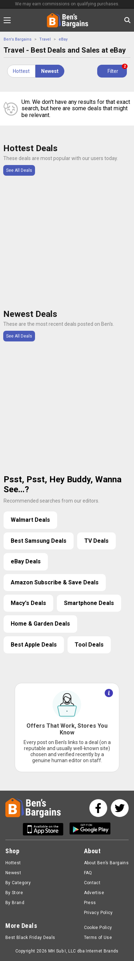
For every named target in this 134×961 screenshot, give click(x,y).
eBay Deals (26, 561)
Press (90, 902)
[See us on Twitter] (120, 808)
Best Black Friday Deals (30, 937)
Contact (92, 882)
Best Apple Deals (34, 644)
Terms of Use (98, 937)
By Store (14, 892)
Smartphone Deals (89, 603)
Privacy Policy (98, 912)
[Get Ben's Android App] (90, 829)
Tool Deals (89, 644)
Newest (50, 71)
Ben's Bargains (17, 39)
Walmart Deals (30, 519)
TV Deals (96, 540)
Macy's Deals (28, 603)
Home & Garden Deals (40, 623)
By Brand (14, 902)
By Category (18, 882)
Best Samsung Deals (38, 540)
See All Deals (19, 170)
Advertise (94, 892)
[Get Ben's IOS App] (46, 829)
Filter (117, 69)
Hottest (21, 71)
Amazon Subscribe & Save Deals (55, 582)
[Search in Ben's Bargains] (127, 20)
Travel (45, 39)
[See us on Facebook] (98, 808)
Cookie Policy (98, 927)
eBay (63, 39)
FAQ (88, 872)
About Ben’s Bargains (106, 862)
